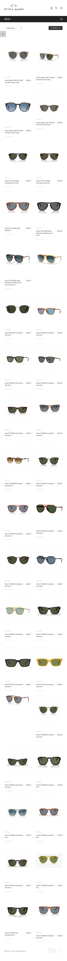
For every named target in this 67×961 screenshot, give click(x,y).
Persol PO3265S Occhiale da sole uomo (14, 635)
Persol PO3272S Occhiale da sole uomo (14, 685)
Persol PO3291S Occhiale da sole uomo (14, 786)
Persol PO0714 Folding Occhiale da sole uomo (12, 182)
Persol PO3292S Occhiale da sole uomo (14, 886)
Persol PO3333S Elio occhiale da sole (11, 934)
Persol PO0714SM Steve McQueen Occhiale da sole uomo (44, 233)
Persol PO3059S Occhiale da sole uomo (45, 434)
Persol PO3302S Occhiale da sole (45, 886)
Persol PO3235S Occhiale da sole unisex (14, 535)
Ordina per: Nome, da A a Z (15, 28)
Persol (8, 77)
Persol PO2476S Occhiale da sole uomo (14, 334)
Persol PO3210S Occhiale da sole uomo (45, 484)
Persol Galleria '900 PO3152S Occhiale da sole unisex (14, 81)
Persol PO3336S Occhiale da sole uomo (45, 937)
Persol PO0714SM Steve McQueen (12, 229)
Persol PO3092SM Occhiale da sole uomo (13, 484)
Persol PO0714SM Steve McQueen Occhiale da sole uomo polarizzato (13, 282)
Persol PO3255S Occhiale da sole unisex (45, 585)
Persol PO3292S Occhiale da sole (45, 786)
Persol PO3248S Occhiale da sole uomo (14, 585)
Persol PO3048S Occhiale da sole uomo (14, 434)
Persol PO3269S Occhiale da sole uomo (45, 635)
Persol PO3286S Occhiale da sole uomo (45, 736)
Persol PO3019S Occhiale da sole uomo (45, 334)
